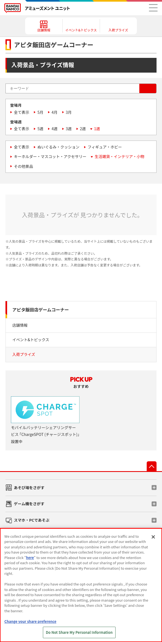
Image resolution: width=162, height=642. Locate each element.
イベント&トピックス (30, 339)
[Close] (153, 537)
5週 (40, 128)
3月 (69, 112)
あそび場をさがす (29, 487)
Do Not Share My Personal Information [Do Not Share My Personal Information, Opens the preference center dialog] (79, 632)
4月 (55, 112)
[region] (81, 585)
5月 (40, 112)
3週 (69, 128)
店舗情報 (20, 325)
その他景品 (23, 166)
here (30, 557)
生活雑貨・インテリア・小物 (119, 156)
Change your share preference (30, 621)
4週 (55, 128)
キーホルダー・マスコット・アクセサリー (50, 156)
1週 (97, 128)
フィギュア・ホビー (105, 147)
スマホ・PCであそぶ (31, 520)
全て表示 (21, 112)
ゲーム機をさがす (29, 503)
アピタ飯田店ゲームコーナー (40, 309)
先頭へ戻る (152, 466)
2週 (83, 128)
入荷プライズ (23, 354)
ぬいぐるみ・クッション (58, 147)
